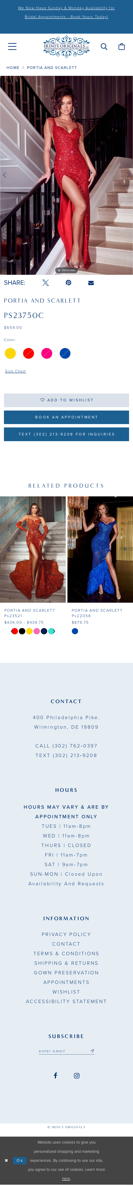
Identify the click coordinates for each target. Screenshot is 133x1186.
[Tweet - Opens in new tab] (45, 282)
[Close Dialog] (6, 1162)
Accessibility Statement (66, 1003)
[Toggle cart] (121, 47)
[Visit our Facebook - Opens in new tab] (55, 1077)
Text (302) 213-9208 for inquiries (66, 435)
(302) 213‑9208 (66, 757)
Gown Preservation (66, 974)
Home (13, 67)
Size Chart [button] (15, 371)
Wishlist (66, 993)
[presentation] (33, 551)
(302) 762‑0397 (66, 747)
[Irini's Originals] (66, 46)
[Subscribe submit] (92, 1052)
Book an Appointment (66, 418)
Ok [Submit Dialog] (20, 1162)
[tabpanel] (66, 175)
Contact (66, 945)
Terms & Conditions (66, 955)
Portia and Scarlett (52, 67)
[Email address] (66, 1052)
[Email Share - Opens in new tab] (91, 283)
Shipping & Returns (66, 964)
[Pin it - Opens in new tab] (68, 282)
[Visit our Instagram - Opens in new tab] (76, 1077)
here (66, 1180)
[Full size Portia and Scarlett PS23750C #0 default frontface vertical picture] (66, 175)
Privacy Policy (66, 936)
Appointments (66, 984)
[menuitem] (12, 46)
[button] (104, 47)
